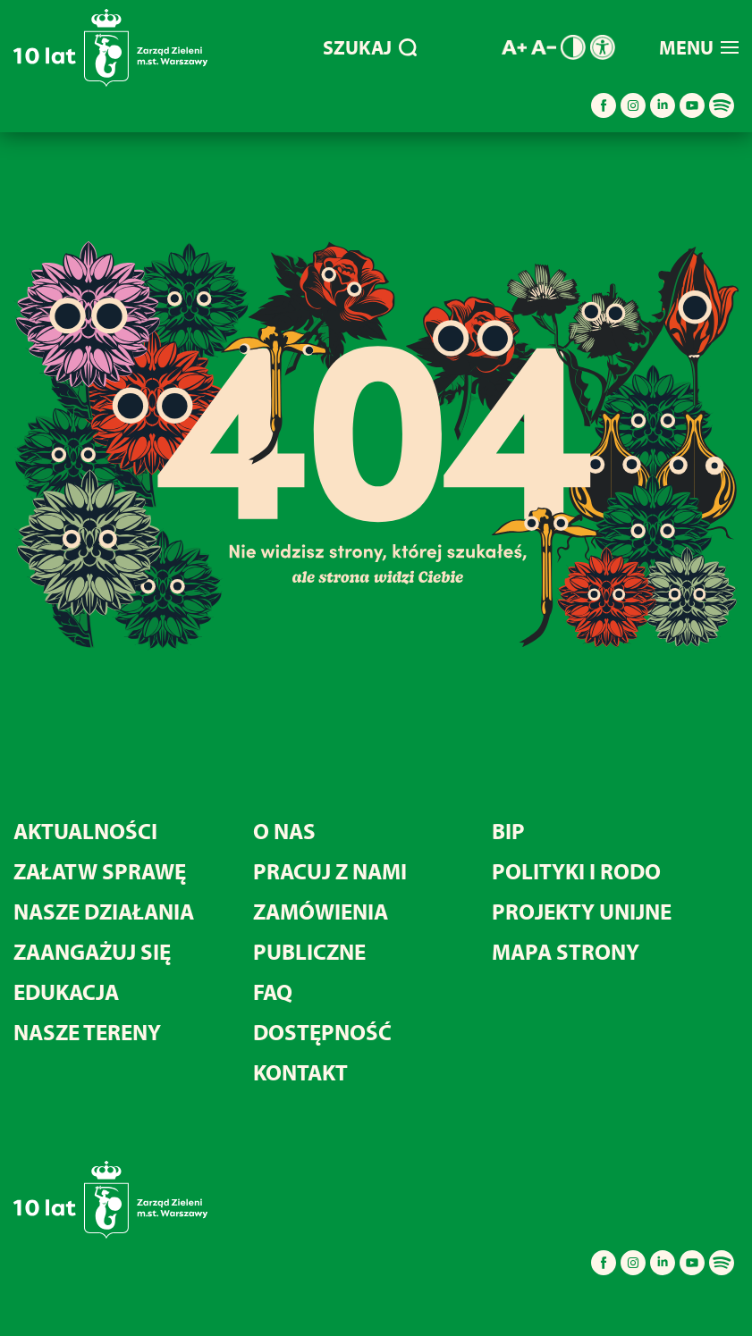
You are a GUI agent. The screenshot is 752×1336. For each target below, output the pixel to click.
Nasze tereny (87, 1032)
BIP (508, 830)
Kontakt (300, 1072)
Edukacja (66, 991)
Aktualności (85, 830)
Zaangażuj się (92, 951)
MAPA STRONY (565, 951)
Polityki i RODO (576, 871)
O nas (284, 830)
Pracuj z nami (330, 871)
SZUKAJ (370, 47)
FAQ (272, 991)
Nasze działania (103, 911)
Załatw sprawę (99, 871)
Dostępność (322, 1032)
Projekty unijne (582, 911)
